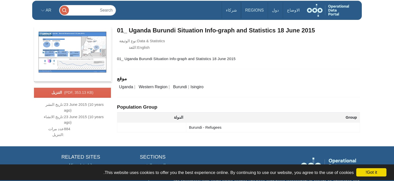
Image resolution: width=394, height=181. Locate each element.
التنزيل (73, 92)
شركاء (231, 10)
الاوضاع (293, 10)
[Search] (87, 10)
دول (275, 10)
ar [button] (48, 10)
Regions (254, 10)
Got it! (371, 172)
